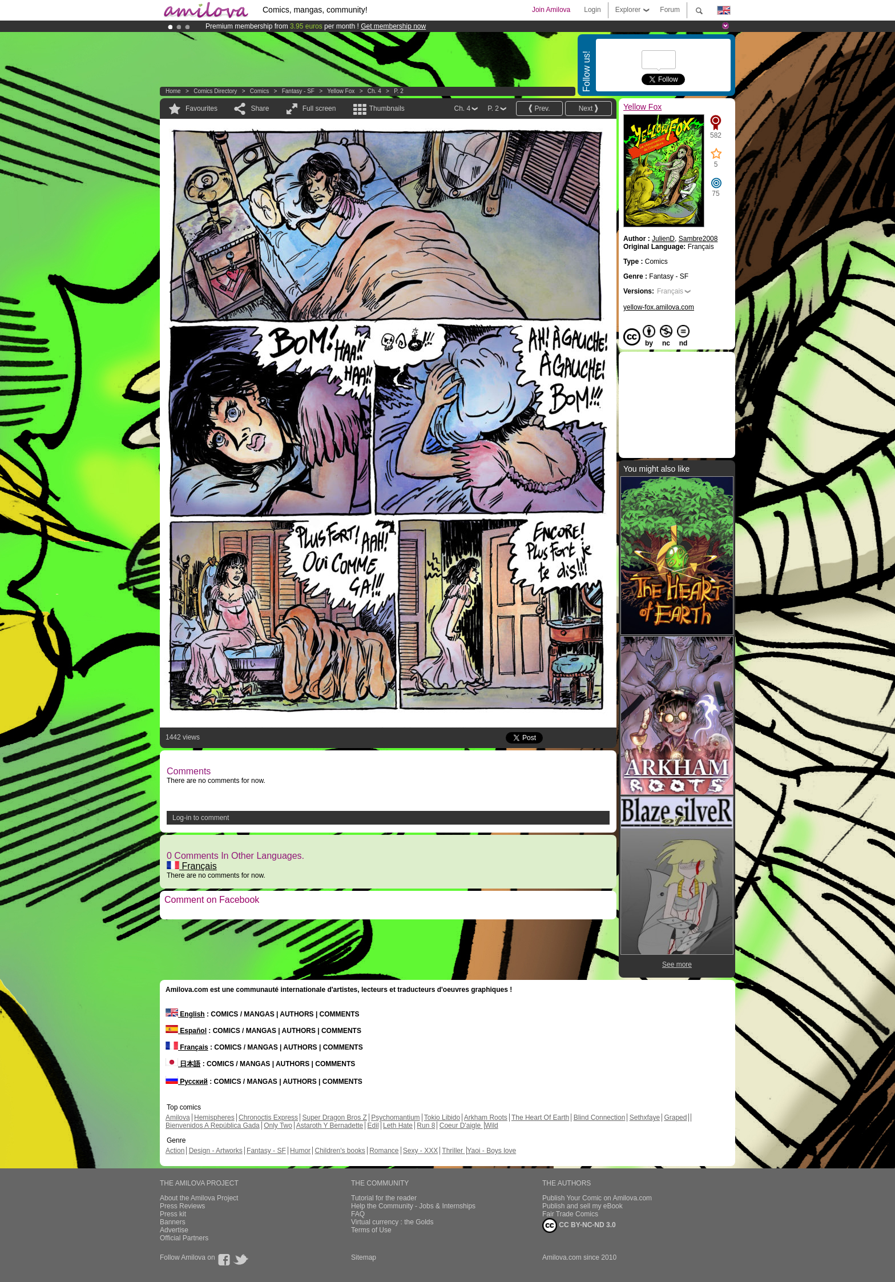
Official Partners (184, 1238)
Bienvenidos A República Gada (213, 1126)
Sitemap (363, 1257)
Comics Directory (215, 91)
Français (192, 866)
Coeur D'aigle (461, 1126)
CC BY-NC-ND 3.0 (579, 1225)
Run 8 (426, 1126)
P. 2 (399, 91)
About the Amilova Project (199, 1198)
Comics (259, 91)
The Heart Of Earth (540, 1118)
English (185, 1014)
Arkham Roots (485, 1118)
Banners (173, 1222)
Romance (383, 1151)
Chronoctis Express (268, 1118)
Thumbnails (387, 108)
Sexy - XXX (420, 1151)
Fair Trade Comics (570, 1214)
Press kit (173, 1214)
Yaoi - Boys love (491, 1151)
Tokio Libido (442, 1118)
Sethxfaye (645, 1118)
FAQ (358, 1214)
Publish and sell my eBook (582, 1206)
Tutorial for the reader (384, 1198)
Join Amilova (551, 10)
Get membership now (393, 26)
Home (173, 91)
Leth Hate (398, 1126)
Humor (300, 1151)
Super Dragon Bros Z (334, 1118)
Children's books (340, 1151)
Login (592, 10)
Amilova (178, 1118)
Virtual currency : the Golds (392, 1222)
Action (175, 1151)
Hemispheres (214, 1118)
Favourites (201, 108)
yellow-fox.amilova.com (658, 307)
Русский (187, 1082)
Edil (373, 1126)
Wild (491, 1126)
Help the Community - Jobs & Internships (413, 1206)
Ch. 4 (374, 91)
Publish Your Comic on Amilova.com (597, 1198)
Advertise (174, 1230)
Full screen (319, 108)
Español (186, 1031)
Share (260, 108)
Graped (675, 1118)
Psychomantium (395, 1118)
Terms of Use (371, 1230)
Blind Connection (600, 1118)
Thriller (453, 1151)
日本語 (183, 1064)
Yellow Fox (340, 91)
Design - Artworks (216, 1151)
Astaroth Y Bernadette (330, 1126)
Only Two (278, 1126)
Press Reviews (182, 1206)
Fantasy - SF (298, 91)
